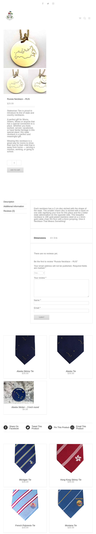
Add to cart (15, 170)
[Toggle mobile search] (85, 18)
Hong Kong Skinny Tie (70, 480)
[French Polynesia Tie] (25, 491)
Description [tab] (9, 202)
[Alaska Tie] (70, 336)
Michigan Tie (25, 480)
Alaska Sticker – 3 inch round (25, 407)
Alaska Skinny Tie (25, 371)
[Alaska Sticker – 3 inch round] (19, 382)
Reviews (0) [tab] (9, 211)
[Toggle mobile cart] (80, 18)
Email (37, 308)
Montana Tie (71, 525)
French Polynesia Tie (25, 525)
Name (37, 300)
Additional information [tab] (14, 206)
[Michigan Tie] (25, 445)
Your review (40, 278)
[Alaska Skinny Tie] (25, 336)
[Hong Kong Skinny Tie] (70, 445)
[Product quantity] (14, 162)
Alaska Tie (71, 371)
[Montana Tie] (70, 491)
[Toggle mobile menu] (89, 18)
